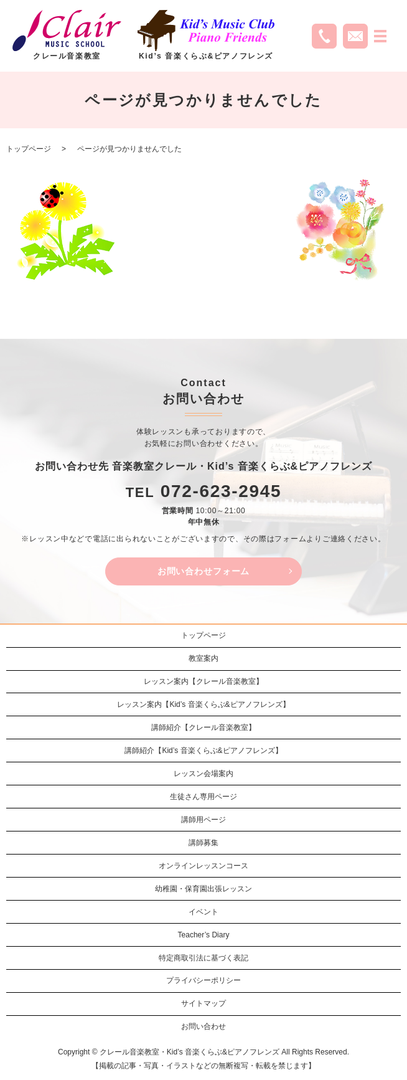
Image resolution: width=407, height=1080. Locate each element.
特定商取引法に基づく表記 (203, 958)
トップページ (28, 148)
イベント (203, 911)
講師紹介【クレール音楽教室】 (203, 727)
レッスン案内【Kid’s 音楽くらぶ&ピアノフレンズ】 (203, 704)
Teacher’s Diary (204, 935)
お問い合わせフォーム (203, 571)
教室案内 (203, 658)
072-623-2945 (221, 491)
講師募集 (203, 842)
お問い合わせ (203, 1026)
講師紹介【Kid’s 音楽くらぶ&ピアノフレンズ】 (203, 750)
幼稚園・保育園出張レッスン (203, 888)
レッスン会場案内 (203, 773)
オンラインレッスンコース (203, 865)
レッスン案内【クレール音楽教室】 (203, 681)
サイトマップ (203, 1003)
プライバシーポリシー (203, 980)
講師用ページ (203, 819)
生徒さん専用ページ (203, 796)
